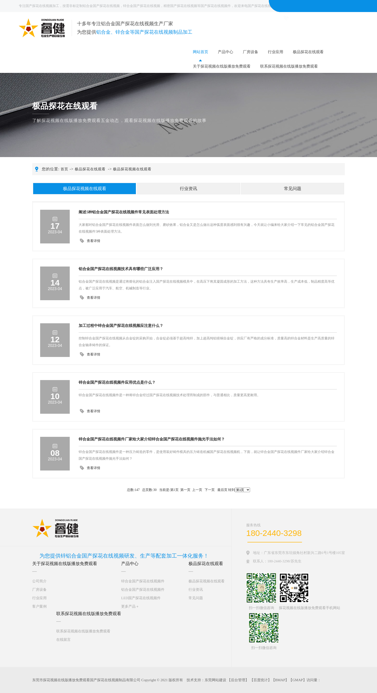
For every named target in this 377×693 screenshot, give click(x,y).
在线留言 (63, 640)
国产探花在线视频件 (216, 6)
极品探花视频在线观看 (132, 169)
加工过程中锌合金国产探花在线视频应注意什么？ (121, 326)
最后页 (222, 490)
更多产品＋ (130, 606)
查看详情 (93, 241)
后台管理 (238, 680)
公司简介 (39, 581)
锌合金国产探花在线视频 (141, 6)
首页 (64, 169)
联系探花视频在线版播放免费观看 (289, 66)
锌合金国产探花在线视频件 (142, 581)
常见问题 (292, 188)
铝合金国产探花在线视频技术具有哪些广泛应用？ (121, 269)
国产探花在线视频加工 (42, 6)
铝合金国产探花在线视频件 (142, 589)
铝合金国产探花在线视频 (101, 6)
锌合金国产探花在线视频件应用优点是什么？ (117, 382)
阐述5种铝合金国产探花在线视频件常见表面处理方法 (124, 212)
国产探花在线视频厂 (263, 6)
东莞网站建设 (215, 680)
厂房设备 (250, 52)
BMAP (280, 680)
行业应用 (275, 52)
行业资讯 (188, 188)
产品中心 (225, 52)
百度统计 (260, 680)
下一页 (210, 490)
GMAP (297, 680)
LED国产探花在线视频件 (141, 598)
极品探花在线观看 (308, 52)
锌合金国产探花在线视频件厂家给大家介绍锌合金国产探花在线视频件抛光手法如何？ (152, 439)
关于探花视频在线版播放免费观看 (222, 66)
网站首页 (200, 52)
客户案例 (39, 606)
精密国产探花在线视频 (180, 6)
